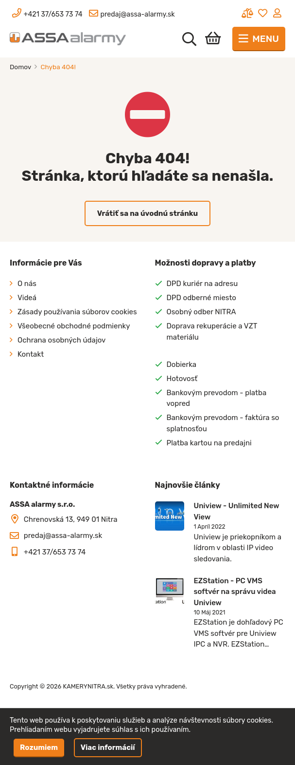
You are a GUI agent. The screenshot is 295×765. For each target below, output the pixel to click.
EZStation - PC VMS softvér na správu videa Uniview (235, 591)
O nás (26, 283)
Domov (21, 67)
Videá (26, 297)
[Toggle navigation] (258, 39)
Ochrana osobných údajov (61, 340)
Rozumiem (39, 747)
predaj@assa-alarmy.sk (63, 535)
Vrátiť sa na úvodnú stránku (147, 213)
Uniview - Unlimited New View (236, 511)
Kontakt (30, 354)
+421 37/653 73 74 (55, 552)
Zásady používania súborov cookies (77, 311)
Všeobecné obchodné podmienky (73, 326)
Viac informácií (108, 747)
